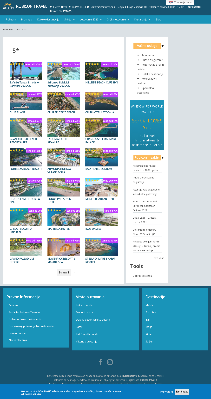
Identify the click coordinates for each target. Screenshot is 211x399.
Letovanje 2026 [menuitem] (89, 20)
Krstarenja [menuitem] (141, 20)
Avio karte (148, 55)
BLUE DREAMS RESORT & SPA (24, 199)
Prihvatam (166, 391)
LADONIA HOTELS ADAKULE (63, 138)
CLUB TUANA (17, 112)
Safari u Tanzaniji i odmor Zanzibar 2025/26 (24, 84)
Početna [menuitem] (11, 19)
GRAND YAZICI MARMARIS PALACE (100, 140)
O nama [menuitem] (13, 304)
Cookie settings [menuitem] (142, 275)
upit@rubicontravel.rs (102, 6)
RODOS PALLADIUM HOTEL (63, 197)
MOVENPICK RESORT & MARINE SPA (60, 258)
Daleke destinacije (153, 74)
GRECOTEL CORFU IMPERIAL (20, 228)
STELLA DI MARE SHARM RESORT (99, 258)
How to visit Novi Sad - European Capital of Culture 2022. (145, 206)
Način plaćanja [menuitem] (18, 339)
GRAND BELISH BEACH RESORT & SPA (23, 140)
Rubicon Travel (31, 6)
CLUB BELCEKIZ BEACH (60, 112)
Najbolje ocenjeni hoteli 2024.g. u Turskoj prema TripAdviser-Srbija (146, 246)
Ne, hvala (182, 391)
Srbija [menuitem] (68, 20)
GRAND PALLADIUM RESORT (21, 258)
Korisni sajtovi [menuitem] (17, 332)
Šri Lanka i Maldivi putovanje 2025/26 (63, 84)
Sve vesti (159, 257)
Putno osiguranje (152, 60)
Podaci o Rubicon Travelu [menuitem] (24, 311)
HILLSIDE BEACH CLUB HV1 (101, 82)
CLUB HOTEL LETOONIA (99, 112)
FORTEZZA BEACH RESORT (25, 168)
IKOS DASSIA (92, 227)
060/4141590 (60, 6)
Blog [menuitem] (158, 19)
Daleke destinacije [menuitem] (48, 19)
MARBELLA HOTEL (58, 227)
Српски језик (179, 3)
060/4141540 (79, 6)
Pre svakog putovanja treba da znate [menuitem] (31, 325)
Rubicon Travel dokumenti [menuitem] (25, 318)
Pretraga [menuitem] (26, 19)
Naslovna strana (11, 29)
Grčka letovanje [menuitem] (117, 20)
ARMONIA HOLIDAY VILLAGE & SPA (58, 169)
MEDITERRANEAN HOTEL (100, 197)
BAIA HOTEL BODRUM (98, 168)
